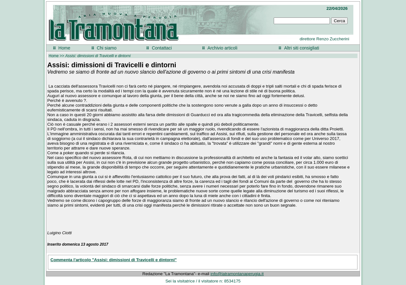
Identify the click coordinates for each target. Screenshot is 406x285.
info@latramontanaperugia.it (237, 273)
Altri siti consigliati (301, 47)
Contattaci (162, 47)
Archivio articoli (222, 47)
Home (64, 47)
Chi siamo (106, 47)
